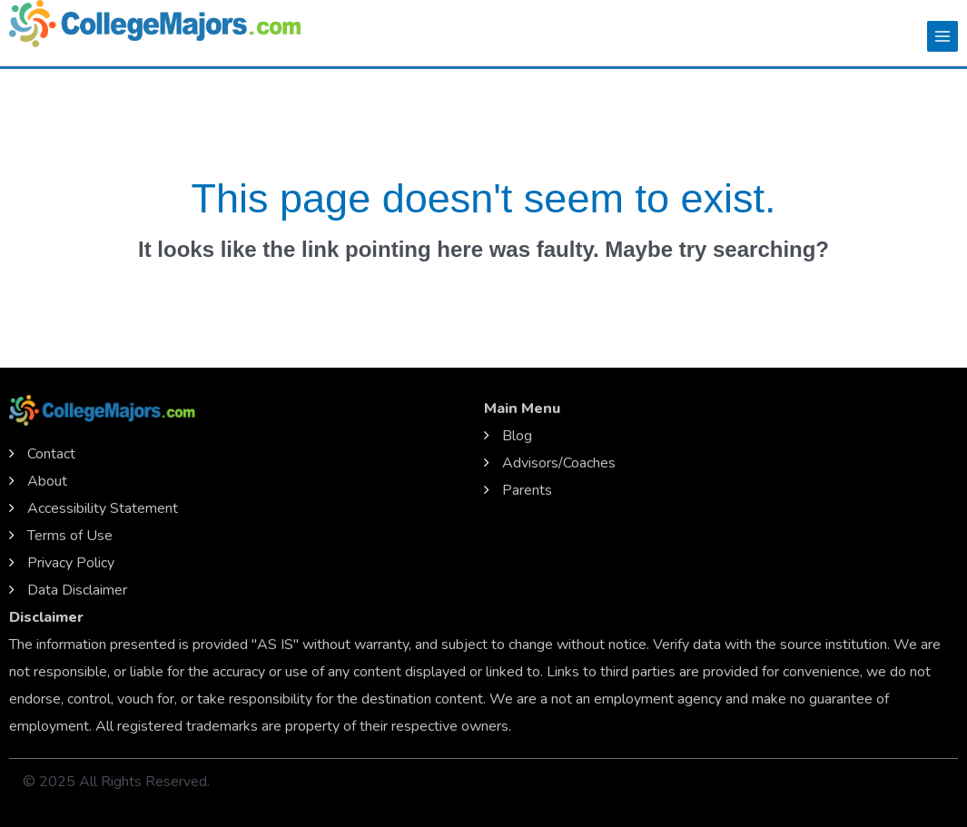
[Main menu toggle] (942, 36)
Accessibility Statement (102, 508)
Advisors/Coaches (559, 463)
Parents (527, 490)
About (47, 481)
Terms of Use (70, 536)
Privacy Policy (70, 563)
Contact (51, 454)
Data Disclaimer (77, 590)
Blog (517, 436)
